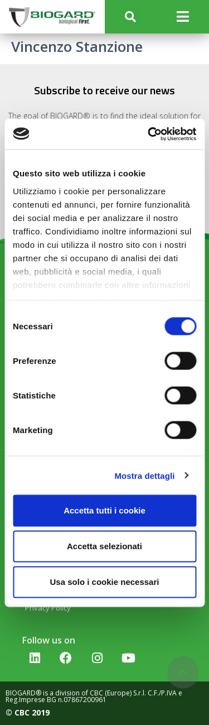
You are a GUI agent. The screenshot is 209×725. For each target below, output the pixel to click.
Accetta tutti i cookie (104, 510)
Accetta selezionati (104, 546)
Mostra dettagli (144, 475)
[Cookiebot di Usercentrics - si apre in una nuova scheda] (148, 134)
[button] (130, 17)
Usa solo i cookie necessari (104, 582)
